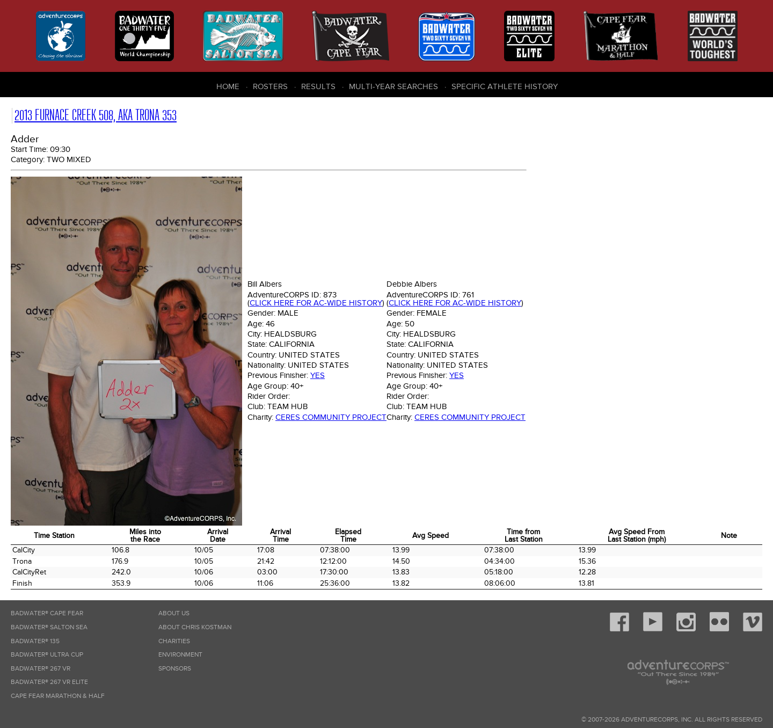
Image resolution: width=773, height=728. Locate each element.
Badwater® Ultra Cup (47, 654)
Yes (317, 375)
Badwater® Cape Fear (47, 613)
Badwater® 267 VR (40, 668)
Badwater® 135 (35, 641)
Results (318, 86)
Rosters (270, 86)
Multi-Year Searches (393, 86)
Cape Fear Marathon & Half (58, 696)
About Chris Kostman (194, 627)
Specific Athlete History (504, 86)
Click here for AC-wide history (316, 303)
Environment (180, 654)
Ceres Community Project (330, 417)
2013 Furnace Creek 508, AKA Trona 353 (95, 115)
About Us (173, 613)
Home (227, 86)
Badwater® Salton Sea (49, 627)
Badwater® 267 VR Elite (49, 682)
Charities (174, 641)
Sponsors (174, 668)
